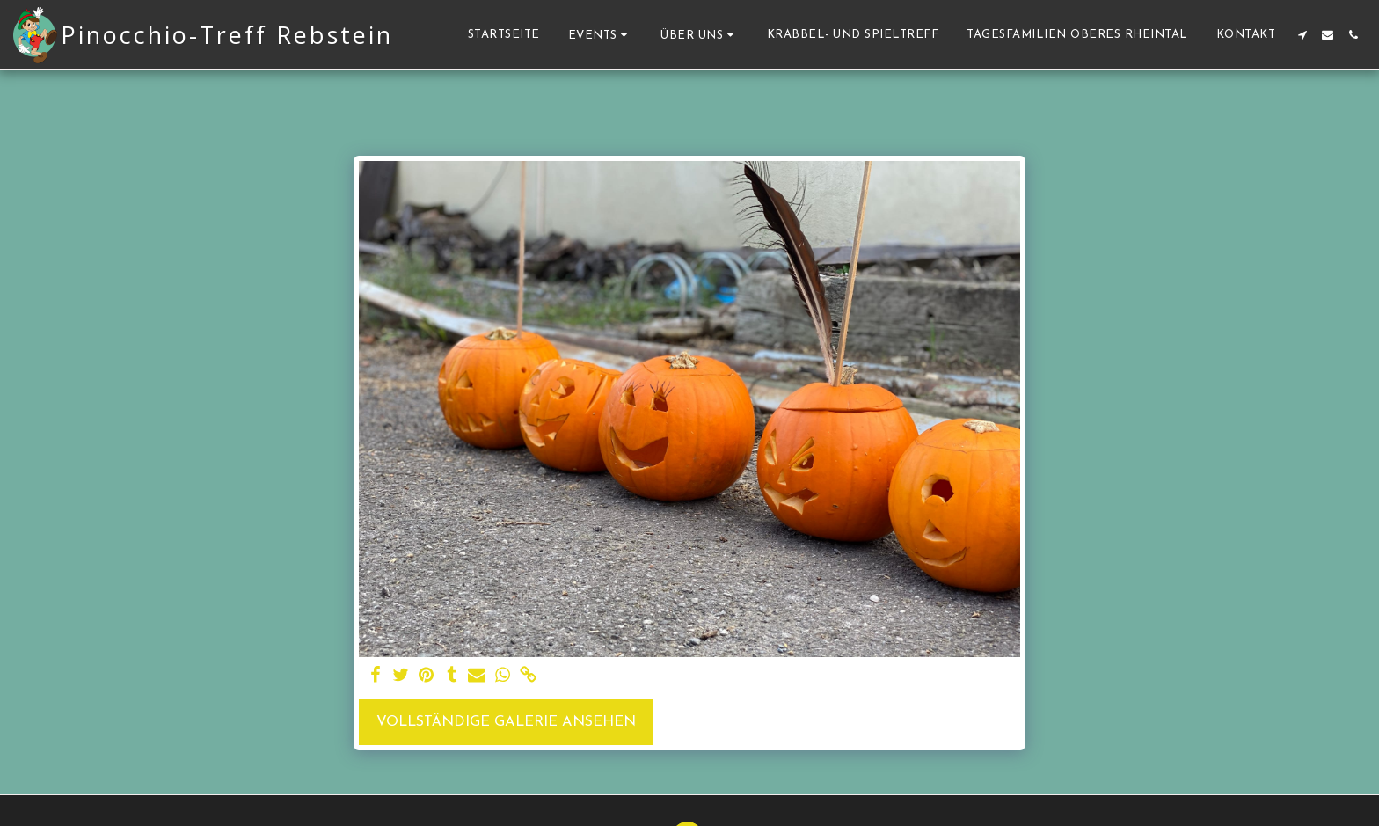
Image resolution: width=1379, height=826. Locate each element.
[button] (600, 35)
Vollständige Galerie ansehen (506, 722)
